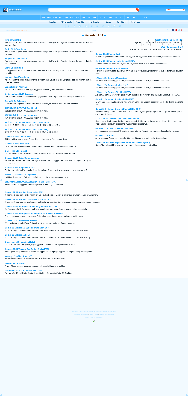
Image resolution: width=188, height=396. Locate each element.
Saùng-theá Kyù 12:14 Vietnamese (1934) (23, 270)
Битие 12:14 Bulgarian (15, 101)
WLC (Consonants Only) (172, 47)
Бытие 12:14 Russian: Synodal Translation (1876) (27, 228)
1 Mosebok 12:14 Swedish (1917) (20, 242)
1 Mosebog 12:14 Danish (16, 151)
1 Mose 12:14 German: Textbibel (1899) (113, 92)
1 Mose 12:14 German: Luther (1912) (111, 85)
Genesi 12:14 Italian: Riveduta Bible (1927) (114, 99)
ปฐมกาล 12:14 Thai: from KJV (18, 256)
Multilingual (13, 30)
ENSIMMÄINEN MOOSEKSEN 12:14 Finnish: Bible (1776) (30, 182)
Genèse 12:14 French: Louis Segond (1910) (115, 61)
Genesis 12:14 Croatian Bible (18, 137)
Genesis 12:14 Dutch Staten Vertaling (22, 158)
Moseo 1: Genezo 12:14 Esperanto (20, 175)
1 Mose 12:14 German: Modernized (111, 78)
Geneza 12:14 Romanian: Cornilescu (21, 221)
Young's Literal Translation (17, 77)
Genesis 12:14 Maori (104, 136)
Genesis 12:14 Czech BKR (17, 144)
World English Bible (14, 68)
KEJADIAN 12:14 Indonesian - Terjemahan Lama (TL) (119, 119)
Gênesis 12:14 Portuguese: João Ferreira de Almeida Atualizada (34, 214)
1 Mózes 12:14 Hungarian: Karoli (20, 168)
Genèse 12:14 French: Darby (108, 54)
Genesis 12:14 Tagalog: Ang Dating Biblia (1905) (27, 249)
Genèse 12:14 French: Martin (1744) (111, 68)
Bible (7, 30)
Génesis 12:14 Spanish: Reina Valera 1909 (24, 192)
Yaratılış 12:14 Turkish (15, 263)
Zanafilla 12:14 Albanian (16, 87)
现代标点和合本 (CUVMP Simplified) (21, 115)
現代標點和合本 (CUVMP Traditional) (21, 108)
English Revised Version (16, 59)
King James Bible (13, 40)
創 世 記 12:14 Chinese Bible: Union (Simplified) (26, 130)
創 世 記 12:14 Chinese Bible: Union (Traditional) (27, 122)
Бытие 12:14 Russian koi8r (17, 235)
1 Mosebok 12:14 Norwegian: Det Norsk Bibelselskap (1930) (122, 143)
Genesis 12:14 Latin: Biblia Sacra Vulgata (114, 128)
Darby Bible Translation (15, 49)
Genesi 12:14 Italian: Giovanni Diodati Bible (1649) (118, 109)
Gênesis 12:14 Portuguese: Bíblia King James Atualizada (31, 207)
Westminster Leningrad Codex (169, 40)
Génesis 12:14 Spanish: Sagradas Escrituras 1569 (27, 199)
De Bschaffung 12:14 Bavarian (19, 94)
